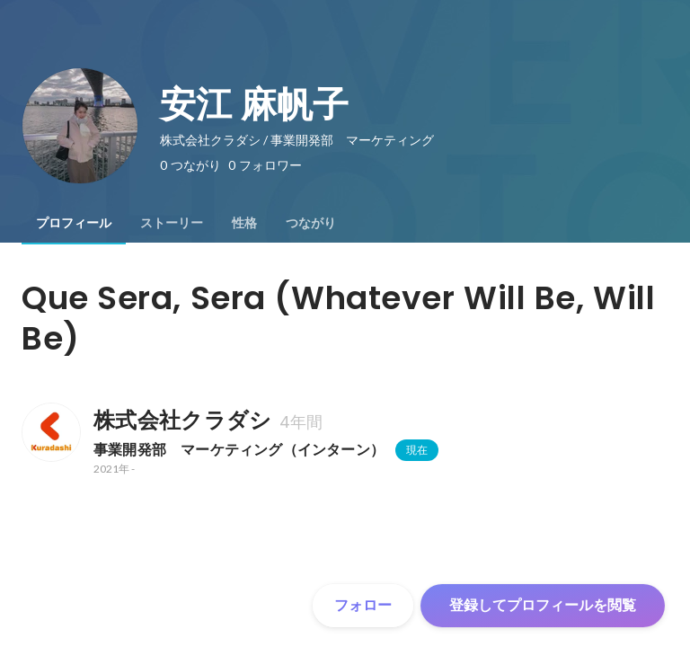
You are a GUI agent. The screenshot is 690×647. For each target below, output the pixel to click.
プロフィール (73, 223)
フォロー (363, 605)
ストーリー (171, 223)
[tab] (74, 222)
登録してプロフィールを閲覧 (542, 605)
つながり (311, 223)
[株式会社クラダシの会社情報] (50, 432)
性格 (244, 223)
